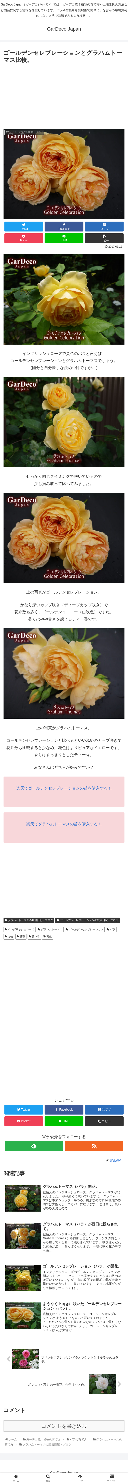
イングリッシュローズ (19, 929)
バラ (111, 929)
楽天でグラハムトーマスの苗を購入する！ (64, 824)
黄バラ (34, 936)
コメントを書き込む (64, 1426)
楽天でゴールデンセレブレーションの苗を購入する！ (64, 788)
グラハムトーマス (50, 929)
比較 (9, 936)
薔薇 (21, 936)
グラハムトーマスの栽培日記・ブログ (29, 920)
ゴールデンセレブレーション (84, 929)
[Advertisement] (64, 98)
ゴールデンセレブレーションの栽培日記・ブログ (87, 920)
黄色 (47, 936)
